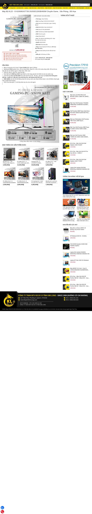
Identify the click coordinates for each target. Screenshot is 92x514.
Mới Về (33, 167)
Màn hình (65, 8)
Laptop (26, 8)
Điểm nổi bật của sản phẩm (42, 16)
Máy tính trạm (32, 8)
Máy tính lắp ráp (57, 8)
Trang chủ (12, 8)
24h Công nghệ (80, 8)
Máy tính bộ (41, 8)
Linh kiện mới (20, 8)
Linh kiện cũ (72, 8)
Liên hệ (87, 8)
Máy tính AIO (48, 8)
